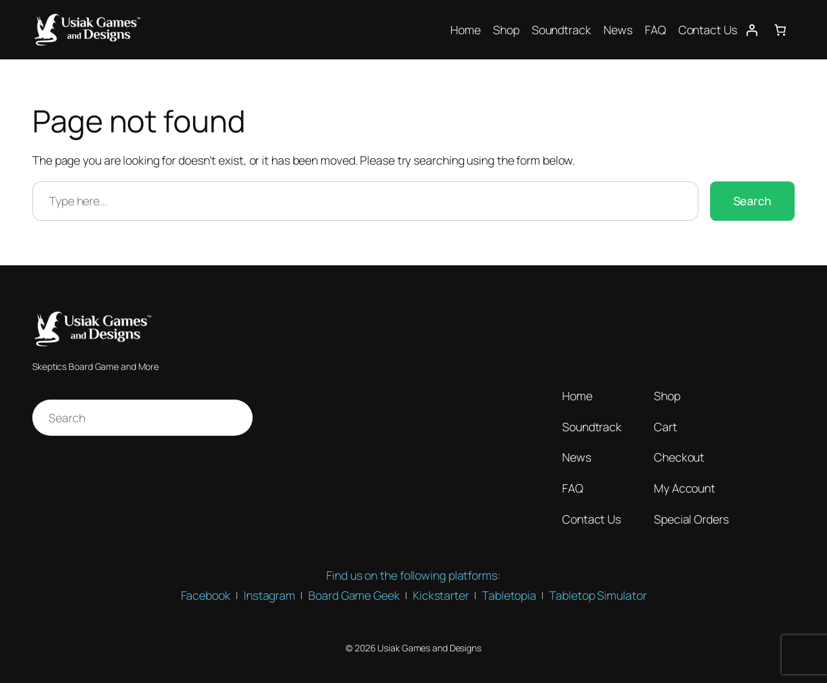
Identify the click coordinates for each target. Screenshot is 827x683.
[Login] (751, 30)
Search (752, 201)
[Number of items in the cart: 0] (780, 30)
